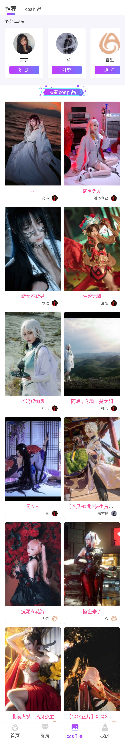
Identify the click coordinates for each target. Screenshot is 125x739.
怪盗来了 (92, 611)
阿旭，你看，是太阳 (92, 401)
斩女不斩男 (33, 296)
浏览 (24, 70)
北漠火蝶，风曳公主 (33, 716)
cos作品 (33, 9)
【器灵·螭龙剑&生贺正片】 (95, 506)
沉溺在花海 (33, 611)
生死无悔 (92, 296)
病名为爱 (92, 191)
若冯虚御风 (33, 401)
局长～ (33, 506)
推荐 (11, 8)
